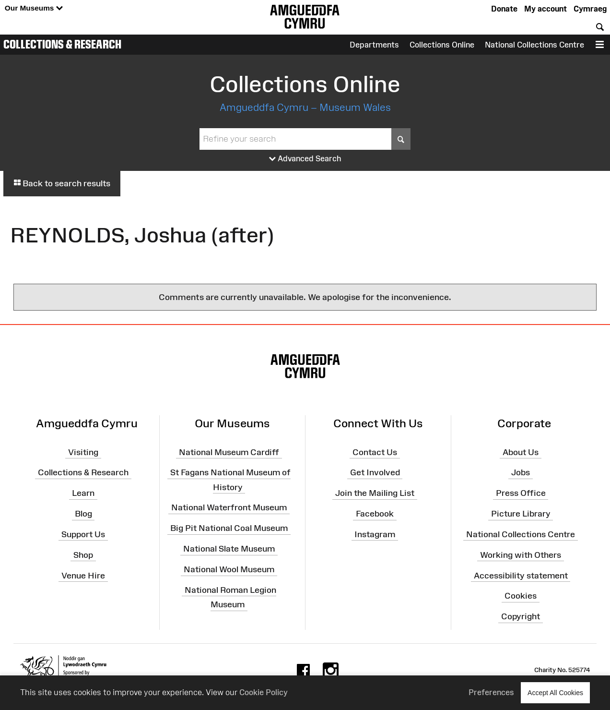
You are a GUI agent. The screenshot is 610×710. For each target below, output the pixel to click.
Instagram (374, 534)
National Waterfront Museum (229, 507)
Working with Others (520, 555)
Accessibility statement (521, 575)
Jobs (520, 472)
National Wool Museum (229, 569)
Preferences (491, 692)
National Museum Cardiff (229, 452)
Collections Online (442, 44)
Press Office (521, 493)
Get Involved (375, 472)
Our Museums (34, 8)
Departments (374, 44)
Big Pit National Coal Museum (229, 528)
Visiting (83, 452)
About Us (521, 452)
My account (545, 8)
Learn (83, 493)
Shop (83, 555)
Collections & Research (62, 44)
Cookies (520, 596)
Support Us (83, 534)
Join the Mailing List (374, 493)
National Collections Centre (534, 44)
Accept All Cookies (555, 692)
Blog (83, 513)
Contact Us (374, 452)
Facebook (375, 513)
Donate (504, 8)
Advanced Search (305, 159)
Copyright (520, 616)
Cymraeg (590, 8)
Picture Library (521, 513)
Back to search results (61, 183)
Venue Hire (83, 575)
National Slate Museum (229, 549)
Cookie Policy (263, 692)
